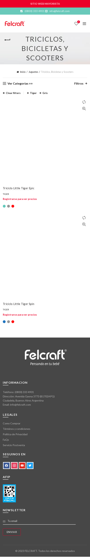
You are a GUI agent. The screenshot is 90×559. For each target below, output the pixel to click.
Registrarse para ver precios (20, 198)
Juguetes (33, 71)
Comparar (84, 102)
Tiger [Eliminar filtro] (33, 93)
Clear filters (13, 93)
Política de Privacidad (15, 434)
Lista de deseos (78, 22)
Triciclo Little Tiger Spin (18, 303)
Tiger (6, 194)
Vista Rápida (84, 108)
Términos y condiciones (16, 428)
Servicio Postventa (14, 445)
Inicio (23, 71)
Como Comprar (11, 423)
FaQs (6, 439)
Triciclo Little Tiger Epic (18, 188)
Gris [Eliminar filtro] (45, 93)
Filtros (78, 83)
